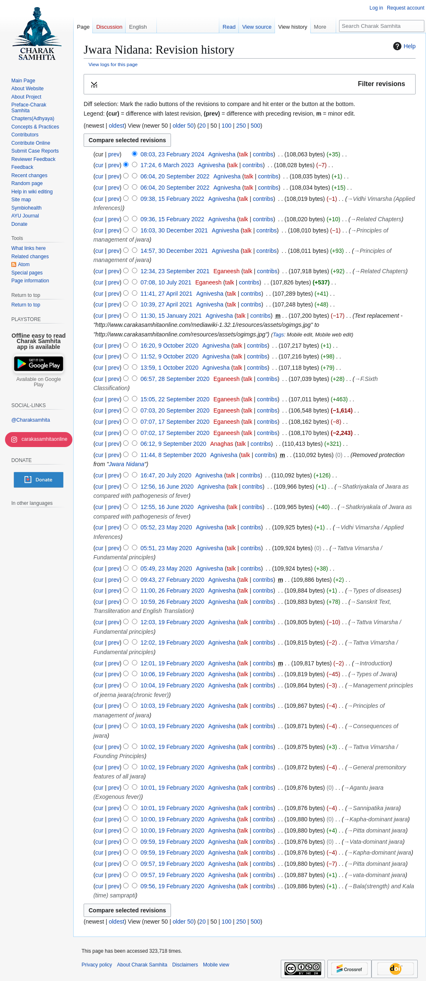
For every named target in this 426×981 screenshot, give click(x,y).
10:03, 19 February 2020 (172, 705)
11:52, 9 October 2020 (169, 356)
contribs (263, 154)
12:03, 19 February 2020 (172, 622)
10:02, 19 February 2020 (172, 747)
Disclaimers (185, 965)
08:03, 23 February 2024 (172, 154)
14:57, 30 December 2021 (174, 250)
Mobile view (216, 965)
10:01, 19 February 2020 (172, 787)
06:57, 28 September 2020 (175, 379)
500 (255, 125)
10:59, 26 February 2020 (172, 601)
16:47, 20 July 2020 (166, 475)
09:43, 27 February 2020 (172, 579)
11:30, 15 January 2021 (171, 315)
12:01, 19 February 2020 (172, 663)
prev (113, 154)
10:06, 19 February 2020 (172, 674)
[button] (250, 84)
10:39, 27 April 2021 (167, 304)
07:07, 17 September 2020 (175, 421)
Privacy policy (97, 965)
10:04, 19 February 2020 (172, 685)
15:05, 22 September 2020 (175, 399)
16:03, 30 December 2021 (174, 230)
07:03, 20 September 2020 (175, 410)
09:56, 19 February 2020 (172, 886)
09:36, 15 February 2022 (172, 219)
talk (243, 154)
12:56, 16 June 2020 (167, 486)
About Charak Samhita (142, 965)
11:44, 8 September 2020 (173, 455)
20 (202, 125)
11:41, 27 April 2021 (167, 293)
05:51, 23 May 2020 (166, 548)
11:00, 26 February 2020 (172, 590)
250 (241, 125)
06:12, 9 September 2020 (173, 443)
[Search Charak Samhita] (381, 26)
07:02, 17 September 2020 (175, 433)
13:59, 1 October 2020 (169, 367)
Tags (278, 335)
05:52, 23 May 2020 (166, 527)
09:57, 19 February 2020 (172, 863)
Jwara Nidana (126, 464)
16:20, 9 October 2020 (169, 345)
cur (99, 165)
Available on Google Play (38, 382)
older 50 (183, 125)
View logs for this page (113, 64)
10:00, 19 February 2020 (172, 819)
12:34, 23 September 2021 (175, 271)
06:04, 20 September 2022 (175, 176)
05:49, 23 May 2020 (166, 568)
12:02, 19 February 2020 (172, 642)
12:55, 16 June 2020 (167, 507)
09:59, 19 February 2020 (172, 841)
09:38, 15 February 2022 (172, 198)
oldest (116, 125)
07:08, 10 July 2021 (166, 282)
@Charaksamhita (30, 420)
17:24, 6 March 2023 (167, 165)
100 (226, 125)
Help (403, 46)
